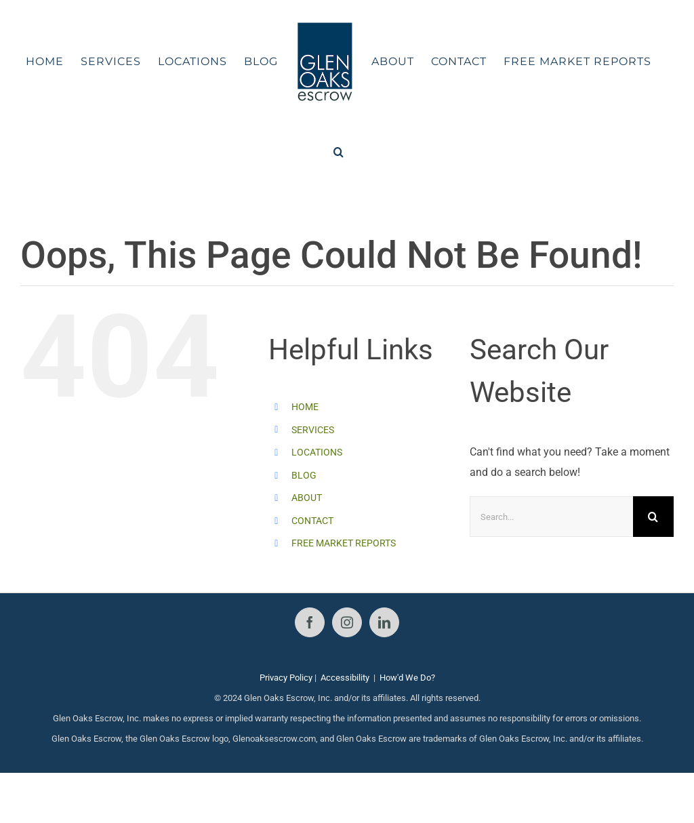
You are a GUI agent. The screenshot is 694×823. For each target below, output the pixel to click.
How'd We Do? (407, 678)
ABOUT (306, 497)
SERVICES (312, 429)
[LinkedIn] (384, 622)
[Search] (653, 516)
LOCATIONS (316, 452)
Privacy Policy (286, 678)
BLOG (304, 475)
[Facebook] (310, 622)
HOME (305, 406)
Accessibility (345, 678)
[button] (338, 151)
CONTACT (312, 520)
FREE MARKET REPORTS (343, 543)
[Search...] (551, 516)
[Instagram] (347, 622)
